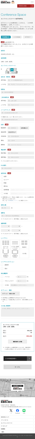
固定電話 (3, 153)
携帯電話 (3, 157)
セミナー (6, 179)
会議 (5, 176)
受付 (6, 268)
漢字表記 (3, 80)
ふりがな (3, 84)
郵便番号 (3, 128)
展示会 (6, 186)
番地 (2, 140)
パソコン (7, 276)
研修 (5, 183)
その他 (6, 193)
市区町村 (3, 136)
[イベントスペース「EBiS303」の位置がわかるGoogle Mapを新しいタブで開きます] (17, 388)
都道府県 (3, 132)
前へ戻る (17, 367)
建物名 (3, 144)
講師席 (7, 265)
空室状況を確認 (23, 6)
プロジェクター (9, 281)
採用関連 (6, 189)
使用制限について (12, 200)
